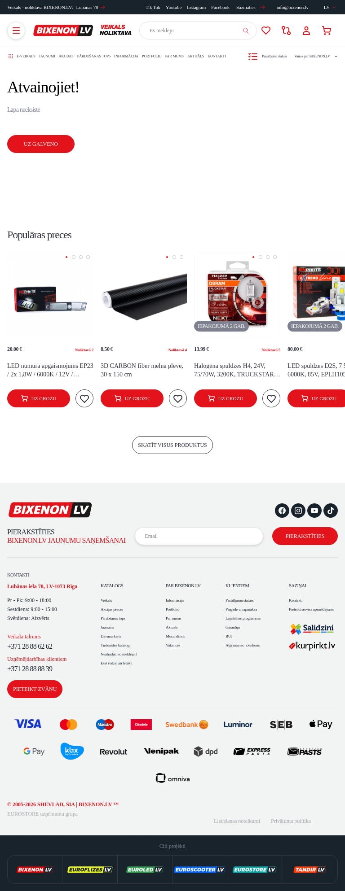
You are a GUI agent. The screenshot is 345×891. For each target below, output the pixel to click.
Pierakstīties (305, 536)
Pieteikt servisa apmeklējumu (311, 609)
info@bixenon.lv (292, 7)
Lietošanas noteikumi (237, 821)
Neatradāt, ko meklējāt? (119, 654)
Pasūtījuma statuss (240, 600)
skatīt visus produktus (172, 445)
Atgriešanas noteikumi (243, 645)
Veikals (106, 600)
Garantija (233, 627)
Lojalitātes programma (243, 618)
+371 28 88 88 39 (29, 669)
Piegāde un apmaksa (241, 609)
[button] (66, 257)
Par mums (174, 56)
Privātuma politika (291, 821)
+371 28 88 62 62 (29, 646)
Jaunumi (47, 56)
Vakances (173, 645)
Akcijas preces (112, 609)
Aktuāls (195, 56)
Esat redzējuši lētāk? (116, 663)
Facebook (220, 7)
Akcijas (66, 56)
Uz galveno (41, 144)
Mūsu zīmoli (176, 636)
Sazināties (250, 7)
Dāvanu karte (111, 636)
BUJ (229, 636)
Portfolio (152, 56)
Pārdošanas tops (94, 56)
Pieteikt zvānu (35, 689)
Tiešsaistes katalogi (115, 645)
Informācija (126, 56)
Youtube (173, 7)
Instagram (196, 7)
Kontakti (217, 56)
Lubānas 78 (91, 7)
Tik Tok (153, 7)
